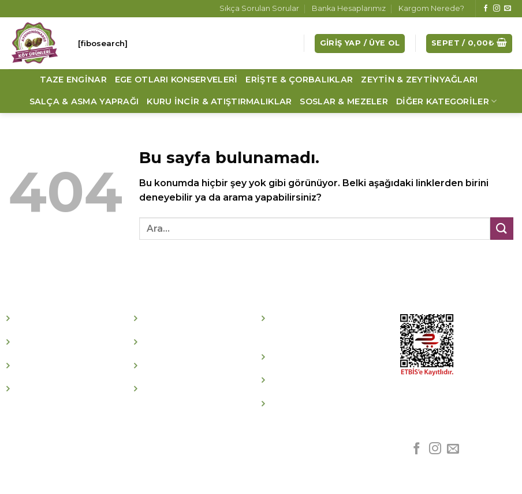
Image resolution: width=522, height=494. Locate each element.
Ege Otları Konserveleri (176, 79)
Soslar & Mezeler (344, 101)
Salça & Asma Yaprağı (84, 101)
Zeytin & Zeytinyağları (419, 79)
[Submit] (501, 228)
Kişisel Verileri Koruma (328, 380)
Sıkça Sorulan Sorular (259, 8)
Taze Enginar (73, 79)
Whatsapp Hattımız (321, 404)
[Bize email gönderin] (507, 9)
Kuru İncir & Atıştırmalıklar (219, 101)
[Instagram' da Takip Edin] (496, 9)
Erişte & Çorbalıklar (299, 79)
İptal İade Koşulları (319, 357)
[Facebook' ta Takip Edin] (485, 9)
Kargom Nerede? (431, 8)
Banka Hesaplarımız (349, 8)
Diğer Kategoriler (446, 101)
